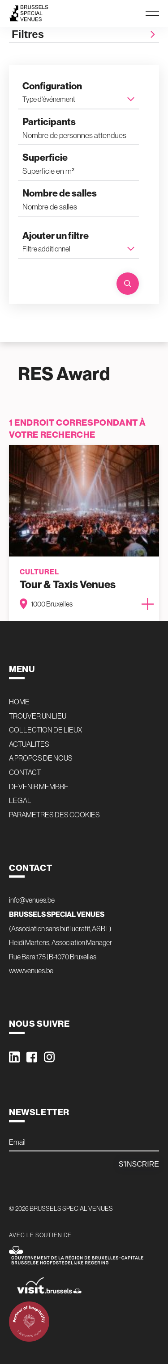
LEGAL (20, 800)
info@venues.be (32, 900)
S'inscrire (139, 1164)
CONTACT (25, 772)
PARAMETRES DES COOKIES (54, 815)
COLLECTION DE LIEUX (45, 730)
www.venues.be (31, 971)
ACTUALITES (29, 744)
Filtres (84, 34)
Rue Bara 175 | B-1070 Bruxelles (52, 957)
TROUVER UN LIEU (37, 716)
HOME (19, 702)
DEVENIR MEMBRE (39, 786)
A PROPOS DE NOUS (41, 758)
